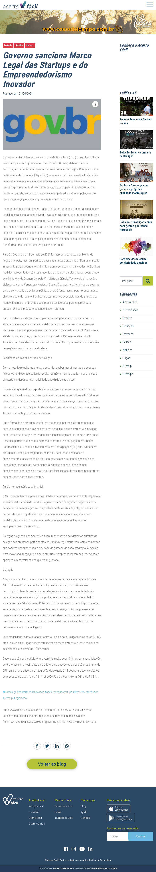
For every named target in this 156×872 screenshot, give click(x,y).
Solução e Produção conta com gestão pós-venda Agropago (136, 225)
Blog (83, 806)
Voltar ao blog (52, 764)
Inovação (8, 45)
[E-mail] (117, 836)
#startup (8, 698)
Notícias (19, 45)
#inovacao (38, 692)
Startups (30, 45)
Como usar (35, 817)
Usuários (34, 812)
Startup (126, 366)
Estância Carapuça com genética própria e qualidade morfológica (134, 189)
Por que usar (36, 806)
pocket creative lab (62, 868)
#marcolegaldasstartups (17, 692)
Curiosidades (129, 310)
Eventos (126, 318)
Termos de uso (63, 817)
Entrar (58, 812)
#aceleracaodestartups (58, 692)
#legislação (20, 698)
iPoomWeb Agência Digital (104, 868)
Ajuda (84, 812)
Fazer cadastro (63, 806)
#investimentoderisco (85, 692)
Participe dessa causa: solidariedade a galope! (134, 261)
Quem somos (37, 823)
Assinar (140, 836)
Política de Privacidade (100, 860)
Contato (85, 817)
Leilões (125, 342)
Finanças (127, 326)
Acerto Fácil (128, 302)
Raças (125, 358)
